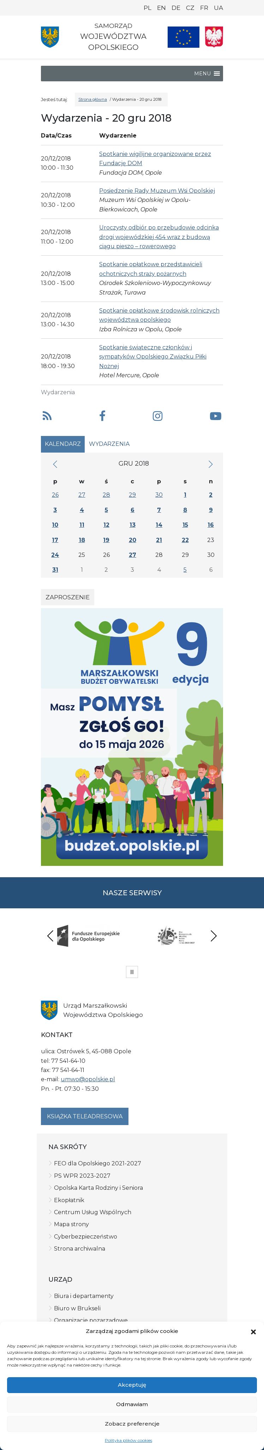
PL (147, 7)
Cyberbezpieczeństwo (85, 1236)
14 (159, 525)
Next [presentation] (213, 935)
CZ (190, 7)
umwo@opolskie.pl (88, 1079)
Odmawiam (132, 1404)
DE (176, 7)
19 (106, 540)
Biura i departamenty (84, 1296)
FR (204, 7)
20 (132, 540)
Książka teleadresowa (84, 1116)
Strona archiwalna (79, 1248)
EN (161, 7)
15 (185, 525)
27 (81, 494)
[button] (253, 1331)
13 (133, 525)
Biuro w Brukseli (77, 1308)
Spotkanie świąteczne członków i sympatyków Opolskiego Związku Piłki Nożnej (152, 356)
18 (82, 540)
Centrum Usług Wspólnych (92, 1212)
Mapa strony (71, 1224)
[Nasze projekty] (183, 37)
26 (55, 494)
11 (81, 525)
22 (185, 540)
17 (55, 540)
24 (55, 555)
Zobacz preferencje (132, 1423)
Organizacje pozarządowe (91, 1320)
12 (106, 525)
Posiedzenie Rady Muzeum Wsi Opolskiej (157, 190)
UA (218, 7)
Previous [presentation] (50, 935)
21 (159, 540)
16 (211, 525)
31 (55, 569)
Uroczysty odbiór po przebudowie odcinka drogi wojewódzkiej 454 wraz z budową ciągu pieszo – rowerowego (159, 237)
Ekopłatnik (69, 1200)
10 (55, 525)
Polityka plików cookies (128, 1440)
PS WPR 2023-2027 (82, 1175)
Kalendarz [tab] (63, 444)
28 (106, 494)
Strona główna (92, 99)
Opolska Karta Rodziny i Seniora (98, 1187)
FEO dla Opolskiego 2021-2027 (97, 1163)
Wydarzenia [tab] (109, 444)
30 (159, 494)
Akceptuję (132, 1384)
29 (132, 494)
